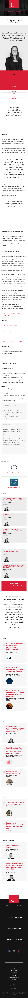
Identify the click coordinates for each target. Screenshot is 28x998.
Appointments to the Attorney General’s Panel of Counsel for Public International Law (15, 729)
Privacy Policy (14, 987)
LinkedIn (9, 951)
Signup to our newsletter (14, 961)
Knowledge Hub (14, 977)
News (14, 93)
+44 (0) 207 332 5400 (14, 12)
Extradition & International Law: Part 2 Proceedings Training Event (15, 825)
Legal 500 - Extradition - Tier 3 (14, 487)
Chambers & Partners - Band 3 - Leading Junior (14, 473)
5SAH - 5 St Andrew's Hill (14, 4)
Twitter (14, 951)
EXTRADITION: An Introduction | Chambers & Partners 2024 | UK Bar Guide (14, 531)
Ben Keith (10, 652)
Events (14, 96)
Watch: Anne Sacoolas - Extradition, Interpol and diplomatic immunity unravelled (13, 566)
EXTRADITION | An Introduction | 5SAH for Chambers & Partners (12, 515)
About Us (14, 970)
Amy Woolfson (19, 651)
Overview (14, 91)
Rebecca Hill (19, 673)
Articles (14, 98)
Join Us (14, 975)
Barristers (14, 974)
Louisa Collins (10, 674)
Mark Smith (15, 698)
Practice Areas (14, 972)
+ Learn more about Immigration (10, 357)
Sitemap (14, 984)
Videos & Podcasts (14, 101)
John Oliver (9, 849)
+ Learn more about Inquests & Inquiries (12, 341)
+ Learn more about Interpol (9, 325)
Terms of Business (14, 985)
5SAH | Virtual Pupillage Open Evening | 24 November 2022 (15, 804)
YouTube (18, 951)
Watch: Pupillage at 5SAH (10, 551)
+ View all (5, 452)
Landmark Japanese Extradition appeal (13, 773)
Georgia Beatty (7, 502)
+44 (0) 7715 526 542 (14, 939)
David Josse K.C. (10, 673)
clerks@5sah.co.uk (14, 928)
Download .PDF (14, 83)
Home (14, 968)
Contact (14, 86)
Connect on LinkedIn (14, 77)
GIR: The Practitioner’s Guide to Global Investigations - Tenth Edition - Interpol (14, 500)
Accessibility (14, 988)
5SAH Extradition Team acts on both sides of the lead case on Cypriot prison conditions (15, 750)
